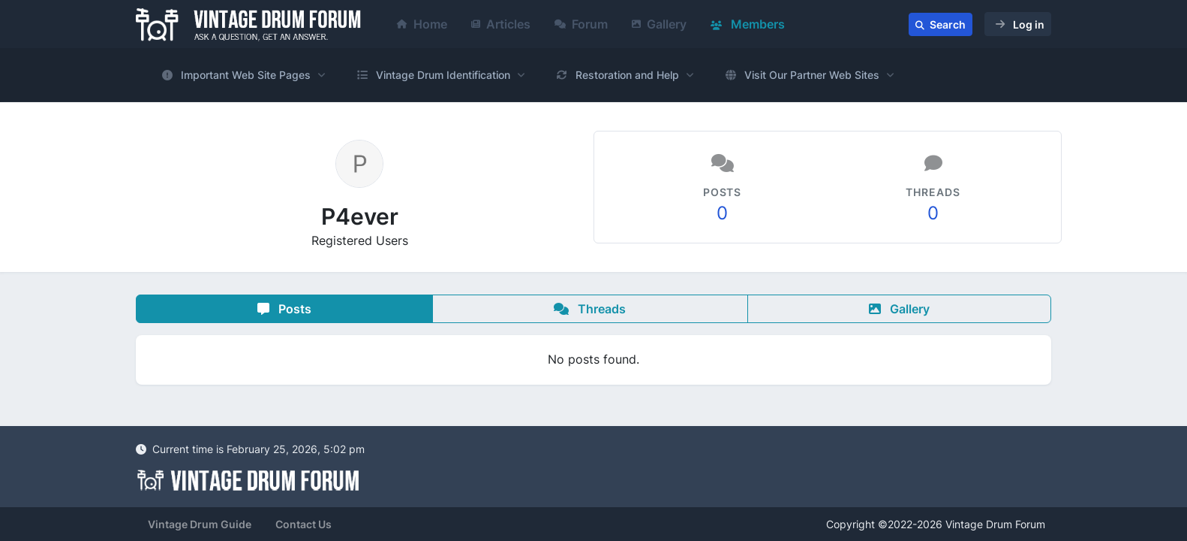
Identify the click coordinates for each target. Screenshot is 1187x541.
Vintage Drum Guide (199, 524)
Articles (500, 24)
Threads (590, 308)
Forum (581, 24)
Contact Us (303, 524)
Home (422, 24)
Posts (284, 308)
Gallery (659, 24)
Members (748, 24)
